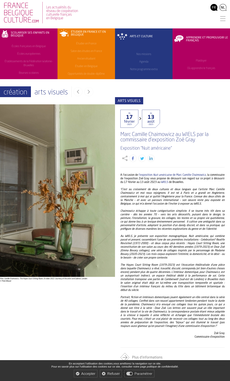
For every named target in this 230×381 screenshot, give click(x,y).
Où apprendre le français (201, 68)
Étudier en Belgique (86, 66)
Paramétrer (143, 374)
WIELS (164, 173)
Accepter (88, 374)
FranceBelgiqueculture (21, 13)
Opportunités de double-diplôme (86, 74)
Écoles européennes (28, 54)
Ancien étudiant (86, 58)
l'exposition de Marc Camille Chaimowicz (172, 166)
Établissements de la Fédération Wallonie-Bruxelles (29, 63)
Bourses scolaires (29, 73)
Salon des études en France (86, 51)
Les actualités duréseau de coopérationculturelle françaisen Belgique (62, 12)
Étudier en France (86, 43)
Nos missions (143, 54)
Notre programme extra (144, 69)
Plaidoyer (201, 60)
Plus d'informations (147, 348)
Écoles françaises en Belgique (29, 46)
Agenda (143, 62)
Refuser (113, 374)
